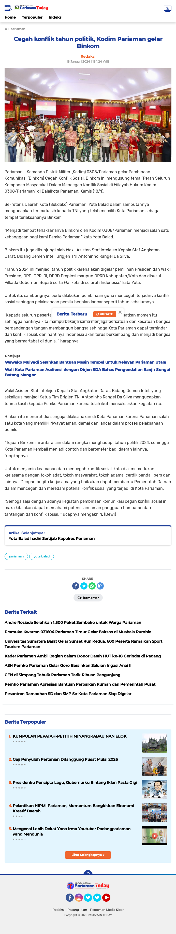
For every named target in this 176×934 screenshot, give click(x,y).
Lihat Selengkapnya (88, 855)
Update (104, 314)
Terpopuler (32, 17)
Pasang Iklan (77, 910)
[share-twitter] (83, 586)
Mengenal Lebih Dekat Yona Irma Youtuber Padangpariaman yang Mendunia (71, 831)
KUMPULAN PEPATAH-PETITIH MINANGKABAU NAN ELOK (69, 736)
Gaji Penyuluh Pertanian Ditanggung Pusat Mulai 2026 (65, 759)
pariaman (16, 556)
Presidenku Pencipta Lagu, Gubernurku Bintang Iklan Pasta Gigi (75, 782)
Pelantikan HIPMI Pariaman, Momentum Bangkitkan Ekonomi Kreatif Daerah (73, 808)
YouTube (110, 900)
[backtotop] (88, 874)
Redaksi (58, 910)
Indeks (55, 17)
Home (10, 17)
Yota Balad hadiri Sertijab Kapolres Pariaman (52, 538)
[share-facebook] (75, 586)
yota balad (42, 556)
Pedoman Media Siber (107, 910)
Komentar (88, 597)
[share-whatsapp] (92, 586)
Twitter (90, 900)
